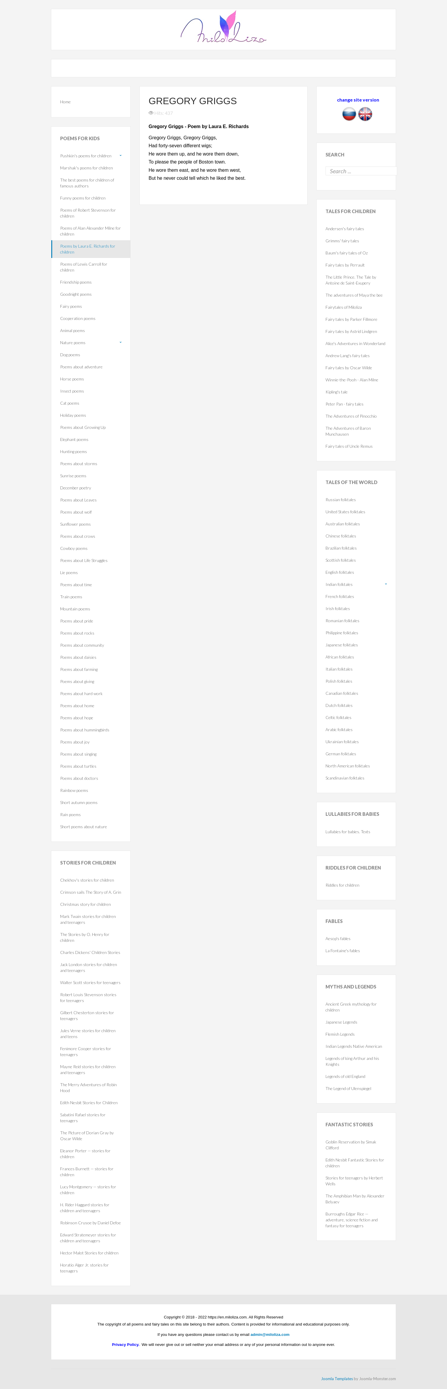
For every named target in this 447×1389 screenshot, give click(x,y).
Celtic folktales (338, 717)
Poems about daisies (78, 657)
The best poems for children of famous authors (87, 182)
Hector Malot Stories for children (89, 1252)
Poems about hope (76, 717)
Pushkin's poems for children (85, 155)
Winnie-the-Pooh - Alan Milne (352, 379)
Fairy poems (71, 306)
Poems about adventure (81, 366)
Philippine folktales (342, 632)
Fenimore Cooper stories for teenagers (85, 1051)
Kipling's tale (337, 391)
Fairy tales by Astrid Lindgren (351, 331)
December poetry (75, 487)
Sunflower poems (75, 524)
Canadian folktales (342, 693)
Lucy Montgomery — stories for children (88, 1189)
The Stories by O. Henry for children (84, 937)
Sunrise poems (73, 475)
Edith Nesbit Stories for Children (89, 1102)
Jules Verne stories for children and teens (88, 1033)
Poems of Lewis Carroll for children (83, 267)
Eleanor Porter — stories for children (85, 1153)
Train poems (71, 596)
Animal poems (72, 330)
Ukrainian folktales (342, 741)
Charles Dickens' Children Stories (90, 952)
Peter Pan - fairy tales (345, 403)
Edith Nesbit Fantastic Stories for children (355, 1162)
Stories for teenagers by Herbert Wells (354, 1180)
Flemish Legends (340, 1034)
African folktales (340, 656)
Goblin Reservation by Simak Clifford (351, 1144)
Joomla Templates (337, 1378)
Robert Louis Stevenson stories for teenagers (88, 997)
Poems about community (82, 645)
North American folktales (348, 765)
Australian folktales (343, 523)
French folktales (340, 596)
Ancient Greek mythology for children (351, 1006)
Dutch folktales (339, 705)
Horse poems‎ (72, 378)
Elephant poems (74, 439)
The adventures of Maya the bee (354, 295)
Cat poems (69, 403)
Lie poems (69, 572)
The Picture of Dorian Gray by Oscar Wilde (87, 1135)
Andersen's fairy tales (345, 228)
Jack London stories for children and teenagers (88, 967)
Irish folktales (338, 608)
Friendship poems (76, 282)
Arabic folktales (339, 729)
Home (65, 101)
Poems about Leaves (78, 499)
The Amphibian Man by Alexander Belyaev (355, 1198)
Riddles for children (342, 885)
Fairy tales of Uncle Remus (349, 446)
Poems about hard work (81, 693)
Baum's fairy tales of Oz (347, 252)
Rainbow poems (74, 790)
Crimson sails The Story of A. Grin (90, 892)
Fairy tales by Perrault (345, 264)
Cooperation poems (78, 318)
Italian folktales (339, 668)
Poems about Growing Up (83, 427)
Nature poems (73, 342)
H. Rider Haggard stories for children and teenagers (84, 1207)
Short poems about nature (83, 826)
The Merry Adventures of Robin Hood (88, 1087)
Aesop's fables (338, 938)
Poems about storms (78, 463)
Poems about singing (78, 753)
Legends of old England (345, 1076)
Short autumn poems (79, 802)
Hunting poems (73, 451)
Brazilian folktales (341, 547)
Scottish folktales (341, 560)
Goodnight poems (76, 294)
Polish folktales (339, 681)
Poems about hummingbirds (84, 729)
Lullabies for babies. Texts (348, 831)
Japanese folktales (342, 644)
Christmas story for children (85, 904)
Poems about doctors (79, 778)
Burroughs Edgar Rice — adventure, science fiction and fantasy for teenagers (352, 1219)
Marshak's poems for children (86, 167)
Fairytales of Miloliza (344, 307)
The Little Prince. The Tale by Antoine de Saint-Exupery (351, 279)
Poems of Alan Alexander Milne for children (90, 230)
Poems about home (77, 705)
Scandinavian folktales (345, 777)
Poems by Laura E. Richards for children (87, 249)
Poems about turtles (78, 766)
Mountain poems (75, 608)
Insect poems (72, 390)
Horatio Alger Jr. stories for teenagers (84, 1267)
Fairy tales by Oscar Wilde (349, 367)
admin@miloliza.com (270, 1334)
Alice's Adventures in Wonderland (355, 343)
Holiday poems (73, 415)
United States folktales (345, 511)
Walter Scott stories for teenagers (90, 982)
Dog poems (70, 354)
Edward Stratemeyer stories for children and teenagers (88, 1237)
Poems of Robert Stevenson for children (88, 212)
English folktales (340, 572)
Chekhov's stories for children (87, 880)
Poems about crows (77, 536)
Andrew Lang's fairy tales (348, 355)
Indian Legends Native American (354, 1046)
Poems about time (76, 584)
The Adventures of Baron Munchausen (348, 431)
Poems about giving (77, 681)
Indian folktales (339, 584)
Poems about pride (76, 620)
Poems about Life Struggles (84, 560)
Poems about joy (75, 741)
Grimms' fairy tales (342, 240)
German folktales (341, 753)
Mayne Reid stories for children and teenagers (88, 1069)
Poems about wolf (76, 511)
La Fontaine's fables (343, 950)
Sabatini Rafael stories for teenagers (83, 1117)
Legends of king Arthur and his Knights (352, 1061)
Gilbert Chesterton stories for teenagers (87, 1015)
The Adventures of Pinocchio (351, 416)
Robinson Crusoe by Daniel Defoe (90, 1222)
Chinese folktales (341, 535)
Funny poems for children (83, 197)
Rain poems (70, 814)
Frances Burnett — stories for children (87, 1171)
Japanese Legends (341, 1021)
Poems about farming (79, 669)
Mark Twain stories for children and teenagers (88, 919)
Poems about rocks (77, 632)
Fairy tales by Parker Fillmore (351, 319)
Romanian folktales (342, 620)
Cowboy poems (74, 548)
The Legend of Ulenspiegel (348, 1088)
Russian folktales (341, 499)
